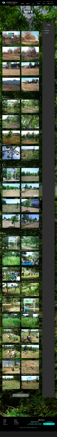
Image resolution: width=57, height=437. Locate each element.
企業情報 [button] (22, 3)
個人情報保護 (16, 422)
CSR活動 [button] (33, 3)
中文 (52, 1)
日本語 (44, 1)
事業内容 (15, 419)
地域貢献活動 (47, 30)
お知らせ (43, 3)
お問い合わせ (49, 423)
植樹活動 (46, 28)
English (48, 1)
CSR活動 (9, 415)
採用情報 (38, 3)
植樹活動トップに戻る (20, 395)
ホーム (5, 415)
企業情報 (4, 419)
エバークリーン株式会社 (9, 2)
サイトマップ (38, 1)
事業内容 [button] (27, 3)
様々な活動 (46, 32)
